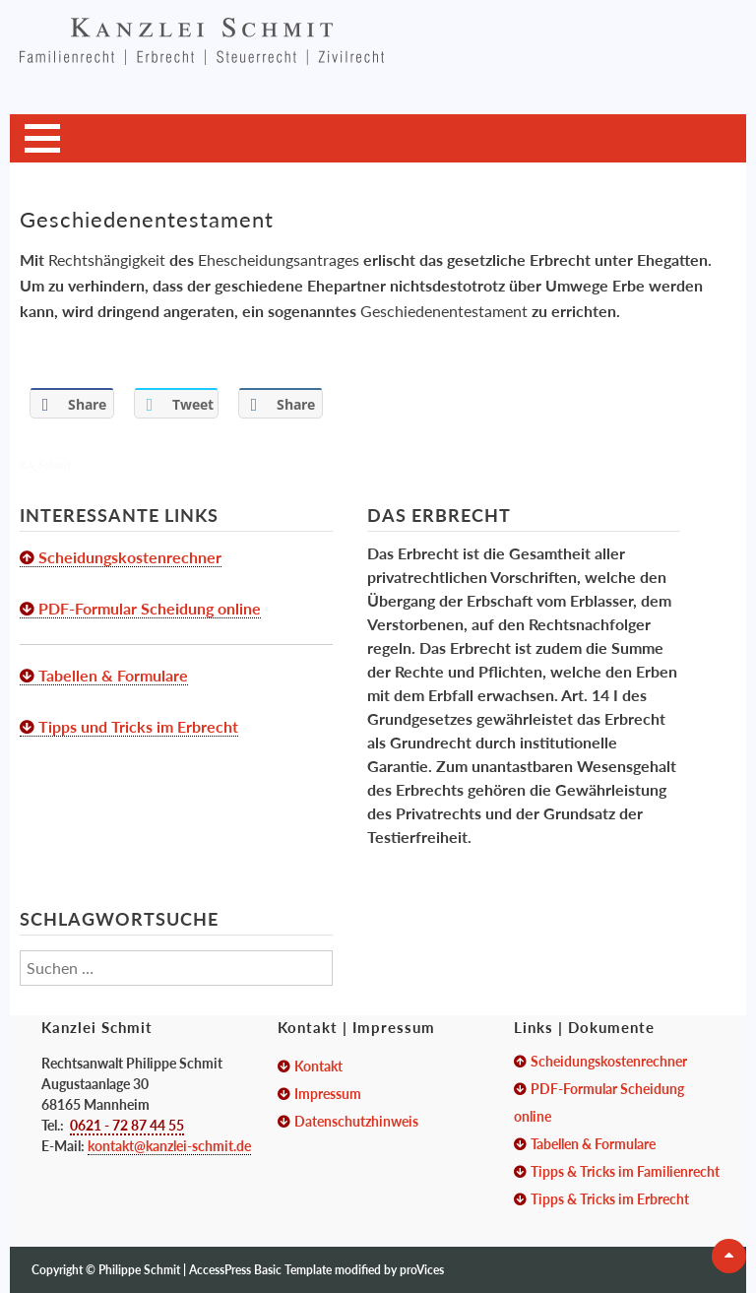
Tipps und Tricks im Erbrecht (138, 726)
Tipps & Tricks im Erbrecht (610, 1199)
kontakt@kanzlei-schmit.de (169, 1145)
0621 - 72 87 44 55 (127, 1125)
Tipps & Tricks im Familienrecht (625, 1171)
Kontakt (318, 1066)
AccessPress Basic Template (260, 1269)
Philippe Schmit (140, 1269)
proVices (422, 1269)
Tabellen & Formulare (113, 675)
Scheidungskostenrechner (129, 557)
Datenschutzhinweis (356, 1121)
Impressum (327, 1093)
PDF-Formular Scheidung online (149, 608)
